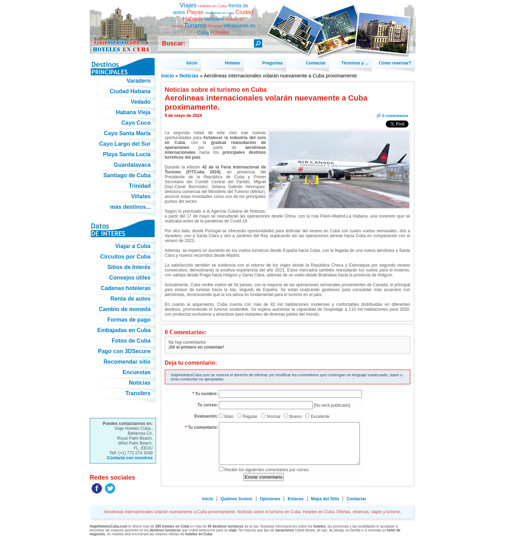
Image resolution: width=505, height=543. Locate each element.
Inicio (167, 75)
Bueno (296, 416)
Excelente (320, 416)
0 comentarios (395, 116)
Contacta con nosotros (130, 457)
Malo (229, 416)
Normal (274, 416)
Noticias (189, 75)
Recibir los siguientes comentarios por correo (266, 469)
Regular (250, 416)
